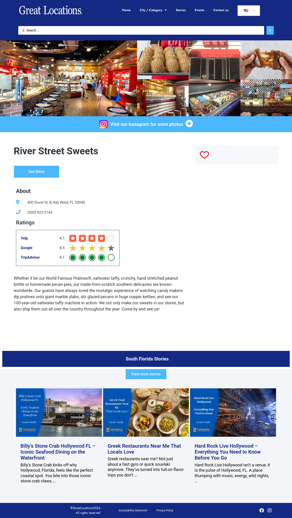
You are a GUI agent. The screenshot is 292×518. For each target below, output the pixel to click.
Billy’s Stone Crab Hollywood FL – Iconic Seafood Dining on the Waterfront (58, 452)
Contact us (220, 10)
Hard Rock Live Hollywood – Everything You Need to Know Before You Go (228, 452)
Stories (181, 10)
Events (199, 10)
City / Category (153, 10)
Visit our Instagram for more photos (146, 124)
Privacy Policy (164, 510)
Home (126, 10)
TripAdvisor (30, 257)
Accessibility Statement (133, 510)
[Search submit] (270, 30)
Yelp (24, 238)
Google (26, 248)
